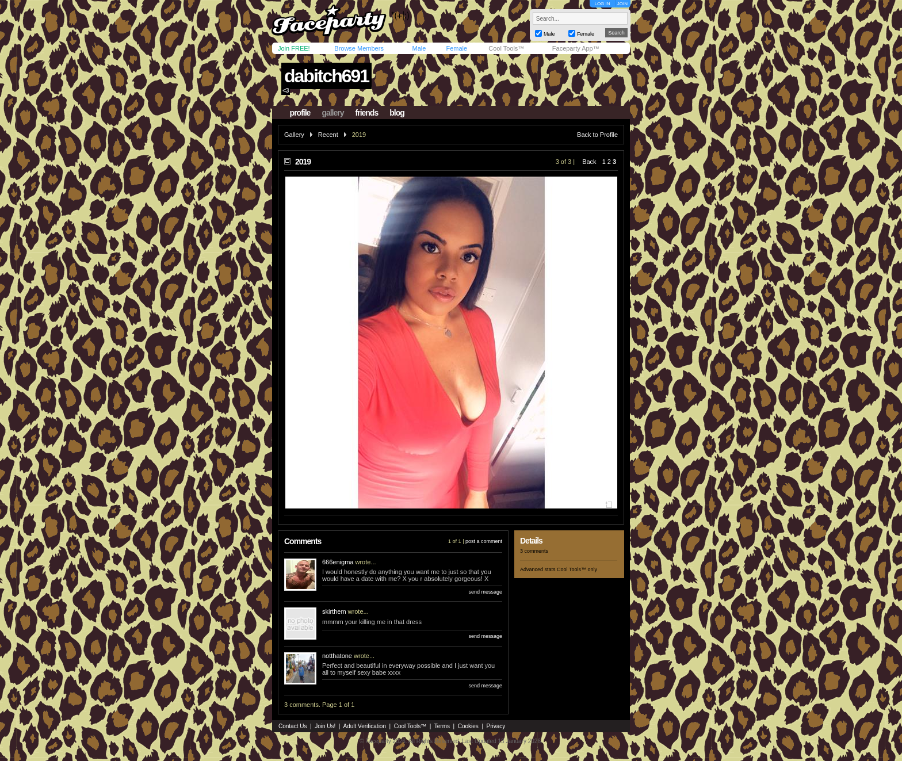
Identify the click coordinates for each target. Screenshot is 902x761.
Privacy (496, 726)
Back (589, 161)
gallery (332, 112)
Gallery (294, 134)
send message (485, 592)
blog (396, 112)
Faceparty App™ (575, 48)
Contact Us (292, 726)
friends (367, 112)
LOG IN (602, 3)
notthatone (337, 655)
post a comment (483, 541)
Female (456, 48)
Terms (442, 726)
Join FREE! (294, 48)
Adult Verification (364, 726)
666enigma (337, 562)
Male (419, 48)
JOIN (622, 3)
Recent (328, 134)
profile (300, 112)
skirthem (334, 611)
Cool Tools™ (506, 48)
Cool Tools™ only (577, 569)
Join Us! (325, 726)
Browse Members (359, 48)
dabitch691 (326, 76)
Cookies (468, 726)
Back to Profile (597, 134)
